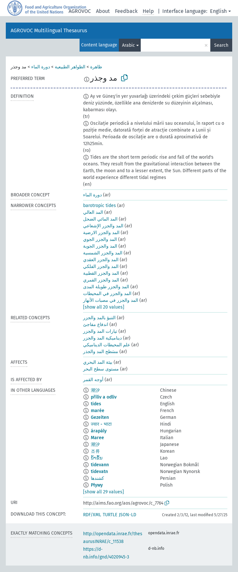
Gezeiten (100, 417)
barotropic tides (99, 205)
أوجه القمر (93, 379)
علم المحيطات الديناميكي (106, 345)
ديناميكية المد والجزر (102, 338)
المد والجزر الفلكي (101, 266)
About (103, 11)
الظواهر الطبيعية (70, 67)
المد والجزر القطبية (101, 273)
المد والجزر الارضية (101, 232)
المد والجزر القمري (101, 280)
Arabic (128, 45)
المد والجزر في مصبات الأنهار (110, 300)
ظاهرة (96, 67)
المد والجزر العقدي (101, 259)
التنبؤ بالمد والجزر (99, 318)
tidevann (100, 465)
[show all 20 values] (103, 307)
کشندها (97, 478)
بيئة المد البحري (97, 362)
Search (221, 45)
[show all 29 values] (103, 492)
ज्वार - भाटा (101, 424)
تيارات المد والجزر (100, 331)
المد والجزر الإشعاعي (103, 226)
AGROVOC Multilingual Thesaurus (49, 30)
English (218, 11)
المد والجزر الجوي (100, 239)
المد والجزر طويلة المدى (106, 287)
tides (96, 404)
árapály (99, 431)
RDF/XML (92, 515)
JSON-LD (127, 515)
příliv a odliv (104, 397)
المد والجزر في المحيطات (107, 293)
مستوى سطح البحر (101, 369)
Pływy (97, 485)
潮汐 (95, 390)
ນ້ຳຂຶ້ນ (96, 458)
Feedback (126, 11)
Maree (97, 437)
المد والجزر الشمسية (102, 253)
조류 (95, 451)
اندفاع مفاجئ (95, 324)
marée (97, 410)
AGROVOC (80, 11)
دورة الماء (40, 67)
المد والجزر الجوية (100, 246)
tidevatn (99, 471)
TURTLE (110, 515)
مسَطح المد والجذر (100, 351)
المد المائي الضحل (100, 219)
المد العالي (93, 212)
